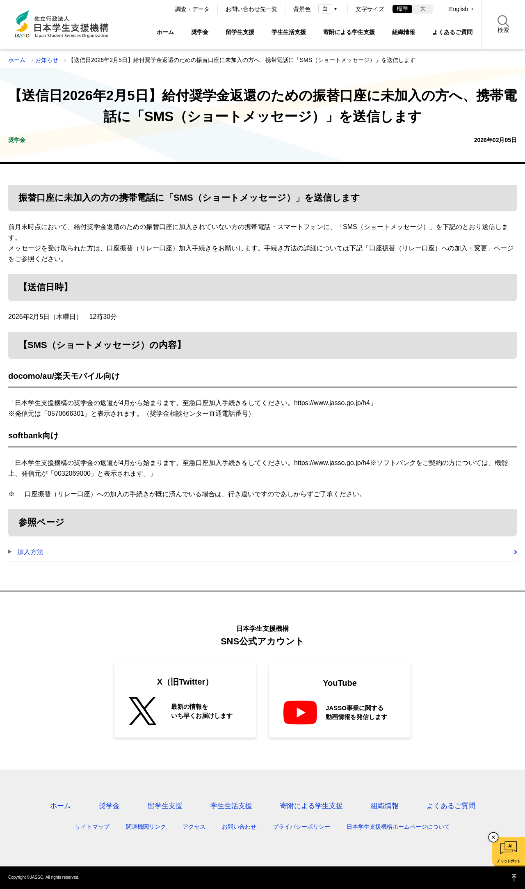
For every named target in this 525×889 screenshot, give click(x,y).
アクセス (194, 826)
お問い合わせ (239, 826)
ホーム (165, 32)
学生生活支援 (289, 32)
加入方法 (30, 551)
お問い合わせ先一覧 (251, 9)
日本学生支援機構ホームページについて (398, 826)
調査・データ (192, 9)
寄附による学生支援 (349, 32)
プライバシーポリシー (301, 826)
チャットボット (508, 861)
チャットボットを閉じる (493, 837)
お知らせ (46, 60)
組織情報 (403, 32)
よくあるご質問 (452, 32)
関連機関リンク (146, 826)
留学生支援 (240, 32)
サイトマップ (92, 826)
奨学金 (199, 32)
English (458, 9)
